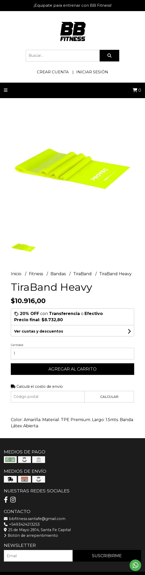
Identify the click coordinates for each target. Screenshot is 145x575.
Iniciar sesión (92, 71)
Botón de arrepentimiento (31, 535)
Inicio (16, 273)
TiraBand (83, 273)
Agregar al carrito (72, 369)
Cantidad (17, 345)
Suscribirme (107, 555)
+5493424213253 (22, 524)
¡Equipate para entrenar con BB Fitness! (73, 5)
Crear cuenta (53, 71)
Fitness (36, 273)
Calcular (109, 397)
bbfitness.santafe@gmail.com (34, 518)
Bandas (58, 273)
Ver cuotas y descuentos (38, 331)
